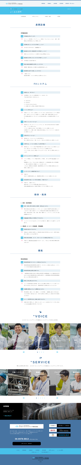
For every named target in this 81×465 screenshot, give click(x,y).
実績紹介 (49, 3)
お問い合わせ (52, 450)
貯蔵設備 (26, 218)
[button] (29, 352)
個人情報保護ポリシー (46, 452)
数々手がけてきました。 (42, 184)
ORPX (25, 92)
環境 (58, 16)
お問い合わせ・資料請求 (26, 443)
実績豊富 (37, 47)
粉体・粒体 (48, 16)
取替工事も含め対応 (33, 240)
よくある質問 (60, 450)
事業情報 (43, 3)
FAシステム (35, 16)
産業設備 (23, 16)
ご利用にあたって (35, 452)
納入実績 (54, 158)
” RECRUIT (7, 416)
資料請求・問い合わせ (70, 3)
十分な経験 (29, 303)
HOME (18, 450)
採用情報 (61, 3)
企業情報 (55, 3)
